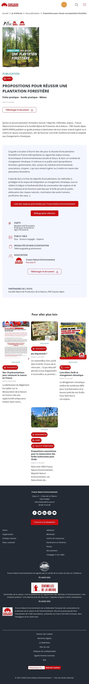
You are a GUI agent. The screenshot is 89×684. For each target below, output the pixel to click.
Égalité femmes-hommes (44, 655)
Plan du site (44, 647)
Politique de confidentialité (44, 651)
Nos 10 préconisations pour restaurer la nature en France (14, 375)
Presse (49, 546)
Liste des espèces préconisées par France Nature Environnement (44, 204)
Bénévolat (50, 534)
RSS (44, 660)
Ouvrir (76, 4)
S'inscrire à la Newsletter (44, 522)
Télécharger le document (17, 109)
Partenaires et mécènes (56, 542)
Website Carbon (53, 668)
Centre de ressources (55, 538)
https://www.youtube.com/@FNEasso (54, 512)
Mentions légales (44, 638)
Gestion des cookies (44, 634)
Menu (85, 4)
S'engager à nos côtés (55, 554)
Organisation (7, 534)
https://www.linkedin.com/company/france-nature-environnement (44, 512)
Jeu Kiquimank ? (39, 353)
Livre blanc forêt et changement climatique (71, 374)
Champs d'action (9, 538)
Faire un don (64, 6)
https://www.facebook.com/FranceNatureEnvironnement (34, 512)
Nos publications (33, 13)
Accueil (5, 13)
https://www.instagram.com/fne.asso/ (49, 512)
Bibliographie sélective (44, 213)
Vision (4, 530)
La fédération (44, 642)
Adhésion (50, 530)
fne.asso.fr (31, 262)
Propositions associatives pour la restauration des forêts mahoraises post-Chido (43, 455)
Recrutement (51, 550)
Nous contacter (8, 542)
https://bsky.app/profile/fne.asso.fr (39, 512)
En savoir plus (44, 577)
